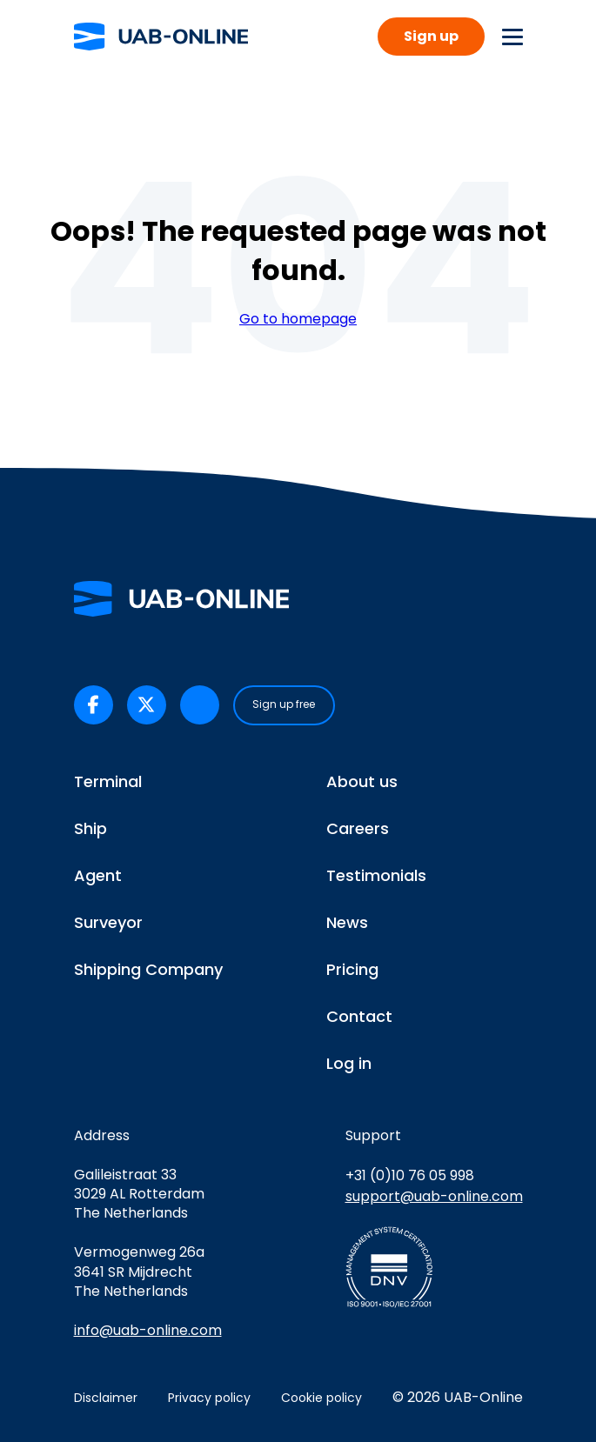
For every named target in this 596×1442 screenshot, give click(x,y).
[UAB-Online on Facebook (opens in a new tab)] (93, 704)
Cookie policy (321, 1397)
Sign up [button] (431, 36)
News (347, 922)
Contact (359, 1016)
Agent (98, 875)
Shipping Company (148, 969)
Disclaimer (105, 1397)
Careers (357, 828)
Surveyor (108, 922)
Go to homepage (298, 319)
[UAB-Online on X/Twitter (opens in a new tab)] (146, 704)
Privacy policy (209, 1397)
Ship (90, 828)
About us (362, 781)
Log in (349, 1063)
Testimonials (376, 875)
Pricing (352, 969)
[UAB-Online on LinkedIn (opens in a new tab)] (199, 704)
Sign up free (283, 704)
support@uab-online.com (434, 1196)
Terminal (108, 781)
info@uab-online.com (148, 1330)
